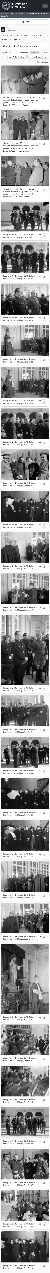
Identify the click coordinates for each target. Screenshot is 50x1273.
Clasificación (22, 53)
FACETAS (25, 22)
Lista (44, 53)
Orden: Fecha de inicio (15, 57)
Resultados (42, 62)
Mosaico (35, 53)
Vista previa (7, 53)
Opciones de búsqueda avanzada (20, 46)
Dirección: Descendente (37, 57)
